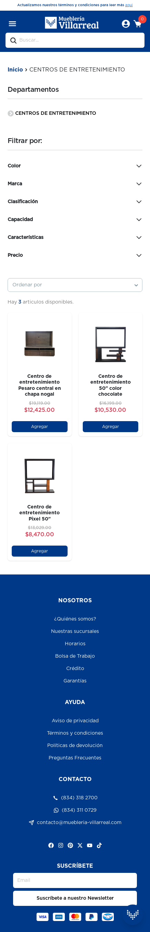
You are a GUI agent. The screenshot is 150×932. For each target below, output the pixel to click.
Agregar (39, 427)
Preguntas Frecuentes (75, 758)
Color (75, 166)
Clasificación (75, 201)
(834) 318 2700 (75, 798)
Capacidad (75, 219)
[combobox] (75, 285)
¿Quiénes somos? (75, 619)
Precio (75, 255)
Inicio (15, 70)
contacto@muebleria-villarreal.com (75, 822)
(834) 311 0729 (75, 810)
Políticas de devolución (75, 745)
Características (75, 237)
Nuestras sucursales (75, 631)
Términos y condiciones (75, 733)
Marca (75, 183)
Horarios (75, 644)
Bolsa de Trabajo (75, 656)
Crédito (75, 668)
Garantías (75, 681)
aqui (129, 5)
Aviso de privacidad (75, 721)
